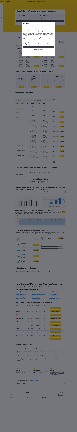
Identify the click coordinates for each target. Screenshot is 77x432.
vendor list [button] (26, 35)
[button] (38, 47)
